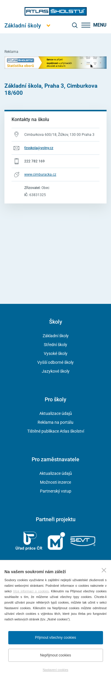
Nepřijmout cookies (55, 655)
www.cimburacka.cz (40, 174)
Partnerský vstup (55, 491)
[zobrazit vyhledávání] (74, 25)
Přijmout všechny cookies (55, 637)
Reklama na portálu (55, 422)
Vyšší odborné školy (55, 362)
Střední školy (55, 344)
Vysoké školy (55, 353)
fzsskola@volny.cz (38, 148)
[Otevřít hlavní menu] (22, 25)
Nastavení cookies (55, 670)
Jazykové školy (56, 371)
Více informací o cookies (31, 591)
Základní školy (56, 335)
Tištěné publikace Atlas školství (55, 431)
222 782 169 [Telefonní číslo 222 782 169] (34, 161)
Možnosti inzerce (55, 482)
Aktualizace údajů (55, 413)
